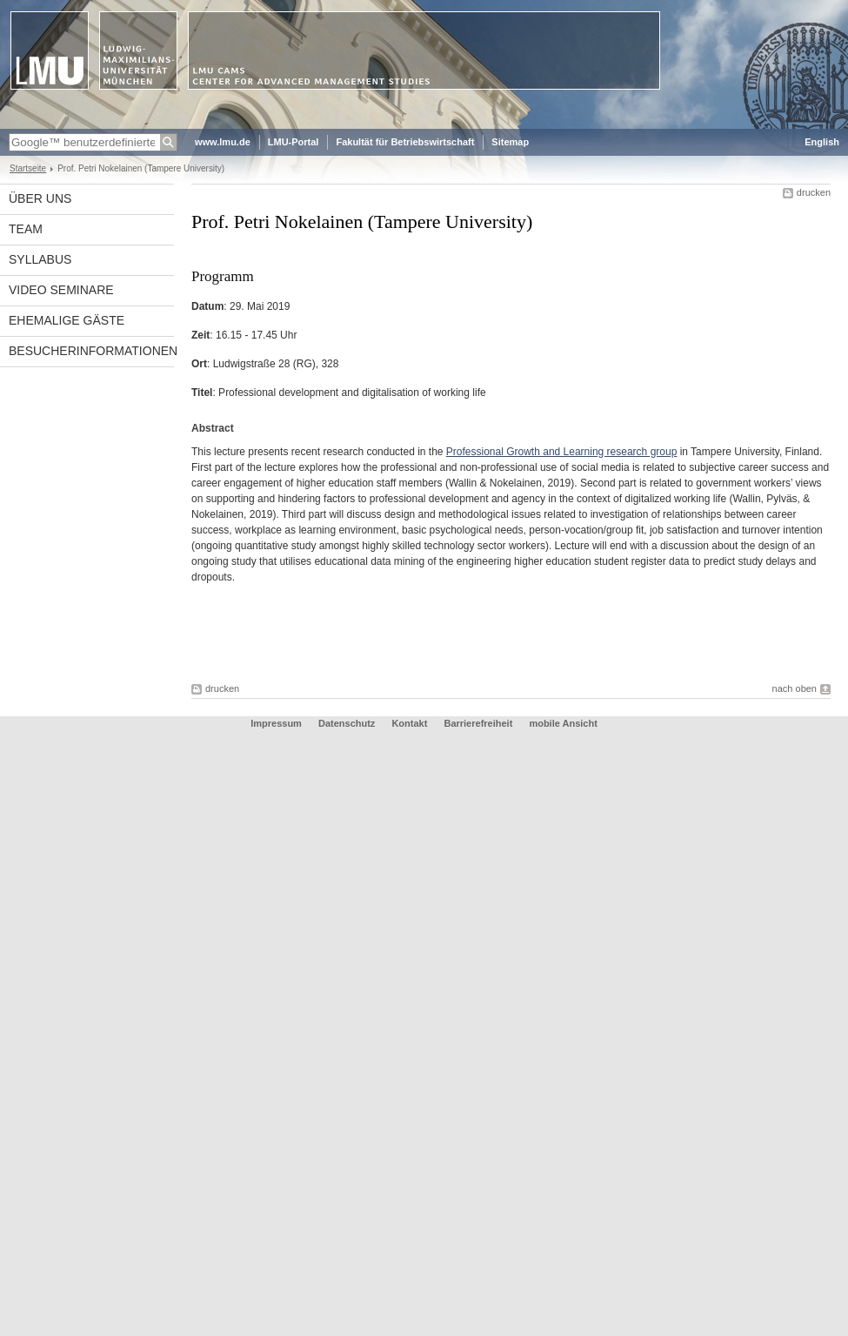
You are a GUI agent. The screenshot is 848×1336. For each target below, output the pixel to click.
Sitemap (510, 142)
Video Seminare (61, 290)
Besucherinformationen (91, 351)
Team (26, 229)
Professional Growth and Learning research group (562, 452)
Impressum (276, 723)
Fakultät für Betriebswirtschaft (405, 142)
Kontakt (409, 723)
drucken (814, 192)
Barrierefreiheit (479, 723)
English (822, 142)
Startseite (28, 168)
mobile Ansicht (563, 723)
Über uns (40, 198)
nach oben (794, 688)
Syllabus (40, 259)
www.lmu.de (222, 142)
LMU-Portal (293, 142)
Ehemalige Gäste (66, 320)
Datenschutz (346, 723)
